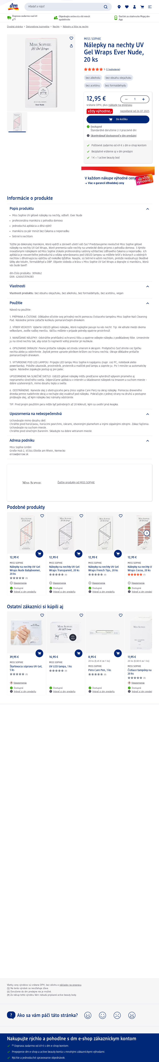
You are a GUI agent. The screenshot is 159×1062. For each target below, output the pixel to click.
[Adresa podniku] (79, 441)
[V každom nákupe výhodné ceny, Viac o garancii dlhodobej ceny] (118, 181)
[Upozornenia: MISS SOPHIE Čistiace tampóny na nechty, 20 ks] (136, 683)
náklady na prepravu (120, 105)
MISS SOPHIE (92, 39)
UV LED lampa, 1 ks (60, 666)
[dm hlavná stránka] (13, 7)
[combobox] (68, 7)
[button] (150, 7)
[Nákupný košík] (142, 7)
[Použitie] (79, 303)
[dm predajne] (119, 7)
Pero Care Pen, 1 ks (99, 670)
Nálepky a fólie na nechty (75, 26)
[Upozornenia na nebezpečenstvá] (79, 414)
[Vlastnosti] (79, 286)
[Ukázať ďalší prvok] (147, 533)
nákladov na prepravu (70, 985)
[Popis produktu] (79, 209)
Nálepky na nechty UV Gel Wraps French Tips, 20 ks (103, 569)
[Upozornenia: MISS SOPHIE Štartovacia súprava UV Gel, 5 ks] (18, 683)
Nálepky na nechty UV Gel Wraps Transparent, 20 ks (64, 569)
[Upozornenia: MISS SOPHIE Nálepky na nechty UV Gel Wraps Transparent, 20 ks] (57, 583)
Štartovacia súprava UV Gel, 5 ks (26, 668)
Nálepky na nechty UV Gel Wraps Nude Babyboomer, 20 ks (25, 570)
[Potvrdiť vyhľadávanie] (105, 7)
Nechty (56, 26)
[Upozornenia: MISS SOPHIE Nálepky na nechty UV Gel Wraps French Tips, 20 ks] (96, 583)
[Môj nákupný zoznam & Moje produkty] (127, 7)
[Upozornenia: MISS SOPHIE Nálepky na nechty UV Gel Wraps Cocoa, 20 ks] (136, 583)
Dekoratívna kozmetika (37, 26)
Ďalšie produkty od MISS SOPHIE (52, 482)
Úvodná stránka (15, 26)
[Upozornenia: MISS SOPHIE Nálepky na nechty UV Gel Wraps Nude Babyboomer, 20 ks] (18, 583)
